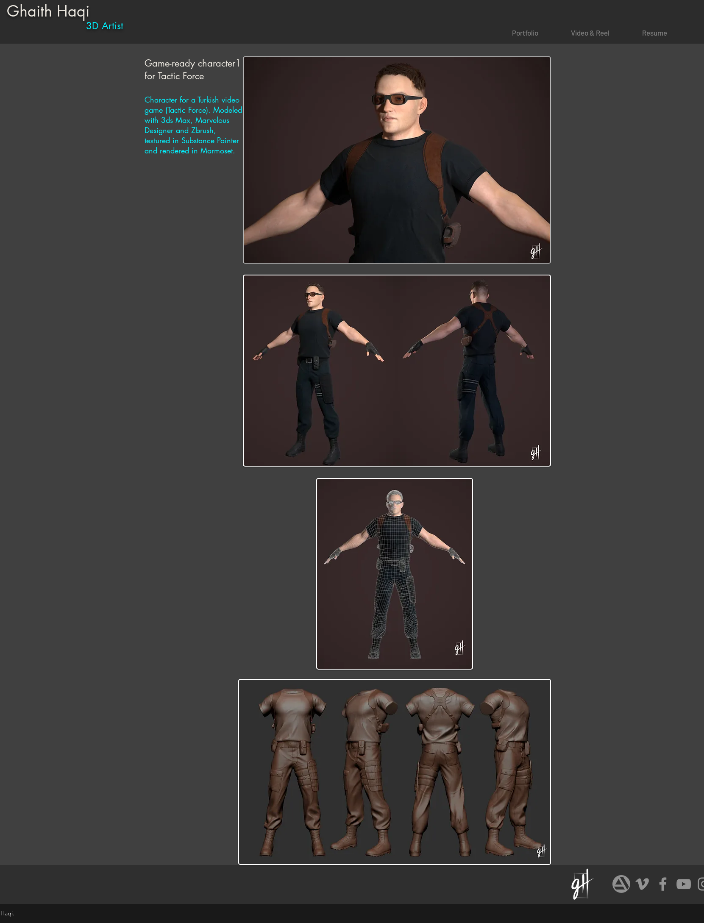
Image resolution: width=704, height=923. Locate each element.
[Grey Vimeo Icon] (642, 884)
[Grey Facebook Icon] (663, 884)
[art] (621, 884)
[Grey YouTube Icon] (684, 884)
